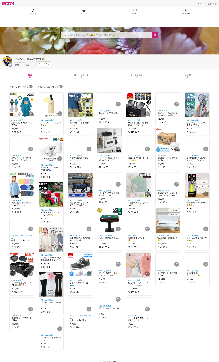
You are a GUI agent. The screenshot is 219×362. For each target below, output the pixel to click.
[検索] (155, 35)
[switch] (30, 86)
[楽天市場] (212, 3)
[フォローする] (43, 63)
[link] (22, 105)
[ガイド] (201, 3)
